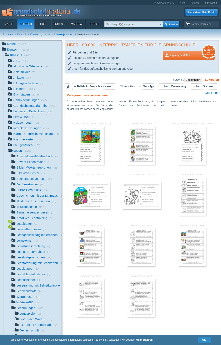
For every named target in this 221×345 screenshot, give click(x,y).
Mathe (8, 24)
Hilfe (182, 2)
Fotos (94, 24)
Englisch (60, 24)
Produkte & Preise (164, 2)
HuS (42, 24)
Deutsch (26, 24)
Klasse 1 (35, 34)
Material (77, 24)
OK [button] (204, 339)
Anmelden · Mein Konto (201, 12)
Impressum (211, 2)
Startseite (8, 34)
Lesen (47, 34)
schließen (211, 93)
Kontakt (194, 2)
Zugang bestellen (192, 55)
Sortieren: (179, 79)
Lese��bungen (63, 34)
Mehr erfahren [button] (144, 339)
